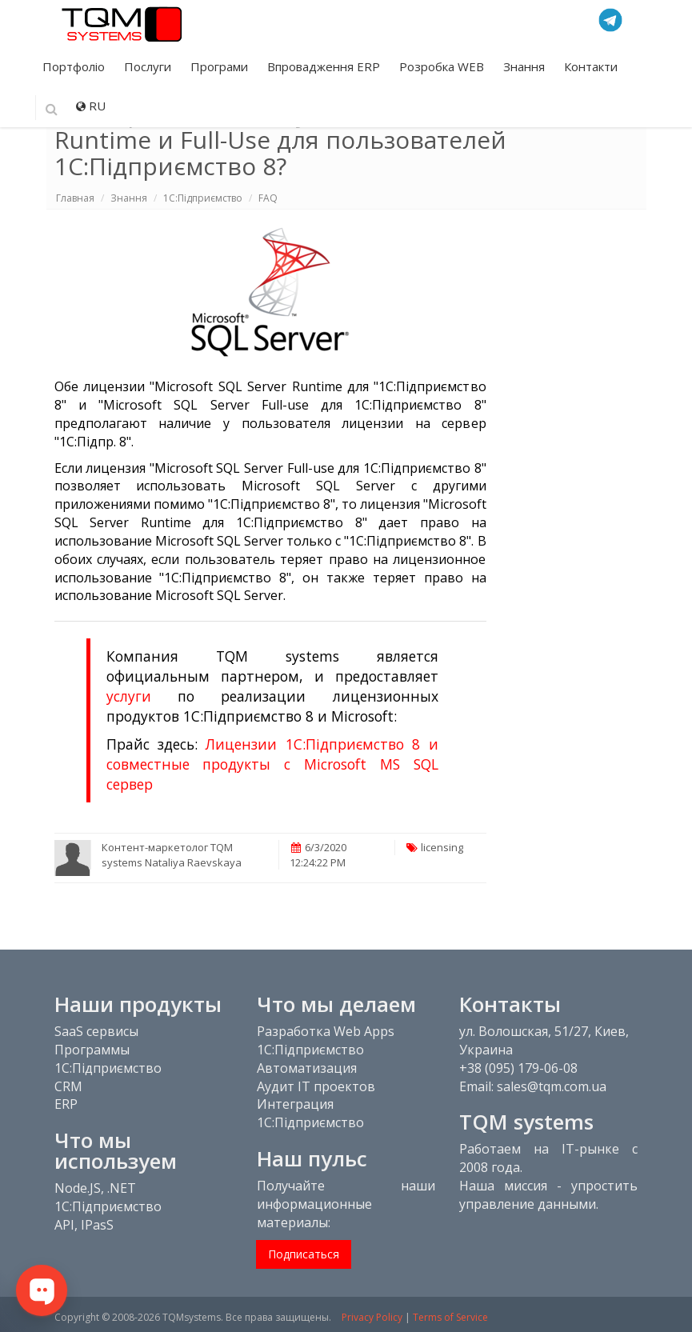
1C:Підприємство (202, 198)
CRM (68, 1086)
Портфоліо (75, 66)
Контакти (591, 66)
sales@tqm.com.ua (551, 1086)
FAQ (268, 198)
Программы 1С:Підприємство (108, 1059)
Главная (75, 198)
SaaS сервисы (96, 1031)
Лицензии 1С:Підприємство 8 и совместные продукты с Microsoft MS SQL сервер (272, 764)
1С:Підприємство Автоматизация (310, 1059)
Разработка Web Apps (325, 1031)
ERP (66, 1104)
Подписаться (303, 1254)
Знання (525, 66)
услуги (128, 696)
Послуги (149, 66)
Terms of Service (450, 1317)
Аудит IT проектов (316, 1086)
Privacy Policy (372, 1317)
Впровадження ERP (325, 66)
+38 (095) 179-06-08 (518, 1068)
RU (91, 106)
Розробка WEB (443, 66)
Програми (220, 66)
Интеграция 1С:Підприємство (310, 1113)
